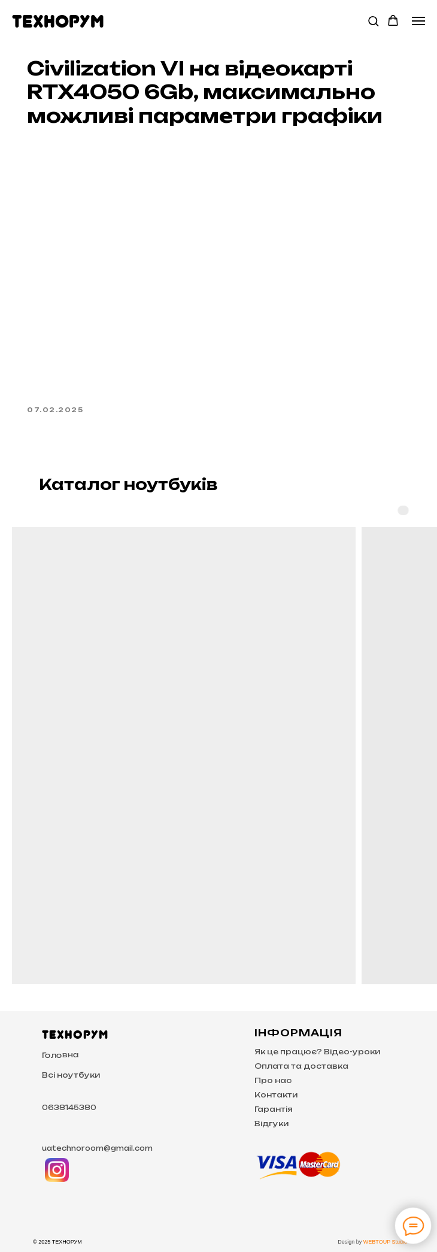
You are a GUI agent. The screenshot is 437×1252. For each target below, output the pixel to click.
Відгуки (271, 1123)
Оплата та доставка (301, 1066)
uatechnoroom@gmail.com (97, 1148)
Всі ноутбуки (71, 1074)
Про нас (273, 1080)
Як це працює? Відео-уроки (317, 1051)
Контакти (276, 1094)
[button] (373, 20)
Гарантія (273, 1109)
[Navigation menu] (418, 21)
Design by (350, 1242)
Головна (60, 1055)
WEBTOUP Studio (385, 1242)
